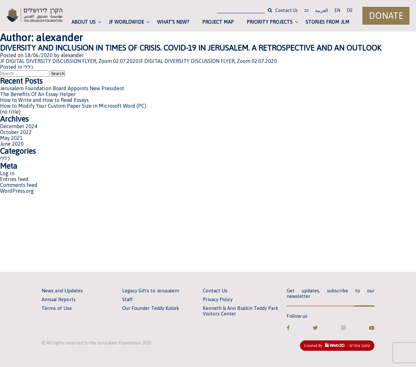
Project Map (218, 22)
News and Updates (62, 290)
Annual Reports (59, 299)
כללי (28, 67)
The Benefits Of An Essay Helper (38, 94)
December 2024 (18, 126)
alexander (72, 55)
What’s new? (173, 22)
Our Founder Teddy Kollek (150, 308)
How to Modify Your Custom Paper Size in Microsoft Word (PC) (73, 106)
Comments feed (18, 185)
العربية (321, 10)
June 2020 (12, 144)
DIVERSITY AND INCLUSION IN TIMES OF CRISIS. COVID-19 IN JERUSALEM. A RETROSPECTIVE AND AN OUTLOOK (190, 47)
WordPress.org (17, 191)
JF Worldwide (126, 22)
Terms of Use (57, 308)
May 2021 (11, 138)
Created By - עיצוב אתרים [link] (337, 345)
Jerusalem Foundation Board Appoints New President (62, 88)
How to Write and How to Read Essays (44, 100)
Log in (7, 173)
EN (337, 10)
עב (306, 11)
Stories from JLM (327, 22)
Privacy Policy (218, 299)
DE (350, 10)
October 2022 (16, 132)
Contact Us (286, 10)
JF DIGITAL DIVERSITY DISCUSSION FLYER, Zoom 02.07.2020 (69, 61)
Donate (386, 16)
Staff (127, 299)
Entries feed (14, 179)
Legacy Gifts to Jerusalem (150, 290)
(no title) (10, 112)
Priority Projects (269, 22)
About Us (84, 22)
